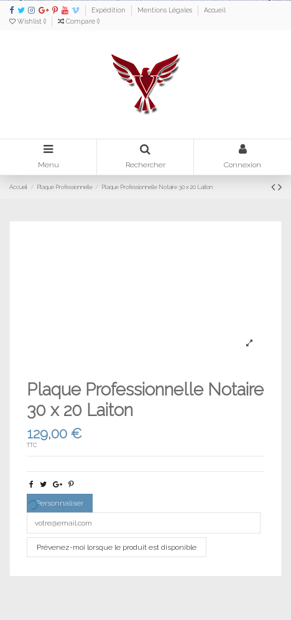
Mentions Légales (165, 10)
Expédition (109, 10)
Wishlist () (28, 21)
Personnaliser (55, 505)
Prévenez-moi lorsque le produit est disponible (116, 547)
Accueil (215, 10)
